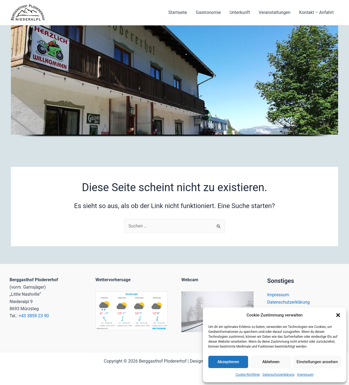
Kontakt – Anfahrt (316, 12)
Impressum (305, 375)
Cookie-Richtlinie (248, 375)
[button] (338, 315)
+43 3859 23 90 (34, 315)
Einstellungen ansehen (317, 361)
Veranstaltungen (274, 12)
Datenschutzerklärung (278, 375)
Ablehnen (270, 361)
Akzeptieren (228, 361)
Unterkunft (240, 12)
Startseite (177, 12)
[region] (174, 87)
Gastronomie (208, 12)
